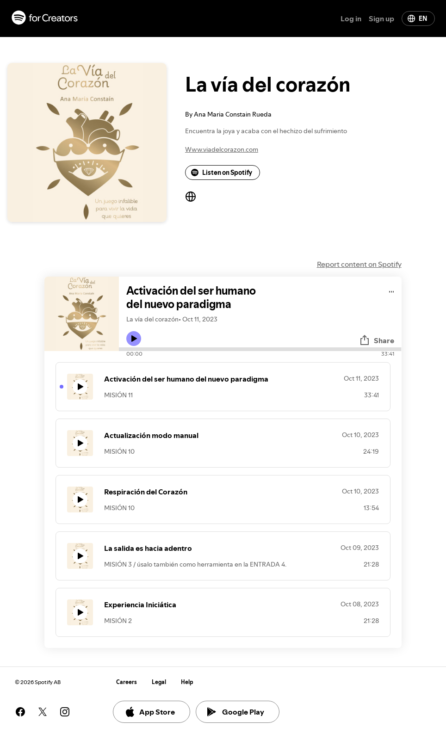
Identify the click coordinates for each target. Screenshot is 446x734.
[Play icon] (133, 338)
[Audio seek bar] (260, 349)
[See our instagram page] (64, 711)
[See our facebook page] (20, 711)
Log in (351, 18)
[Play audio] (391, 290)
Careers (126, 682)
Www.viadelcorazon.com (221, 149)
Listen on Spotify (221, 172)
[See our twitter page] (42, 711)
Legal (159, 682)
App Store (149, 711)
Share (376, 340)
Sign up (381, 18)
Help (187, 682)
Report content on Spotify (359, 264)
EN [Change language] (417, 18)
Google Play (235, 712)
